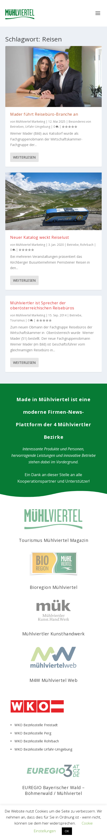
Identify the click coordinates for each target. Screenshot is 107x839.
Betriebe (73, 245)
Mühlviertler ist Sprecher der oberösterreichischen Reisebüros (42, 305)
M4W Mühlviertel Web (53, 680)
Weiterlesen (24, 157)
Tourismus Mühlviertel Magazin (53, 540)
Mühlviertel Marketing (30, 122)
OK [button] (67, 831)
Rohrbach (86, 245)
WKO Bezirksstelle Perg (32, 733)
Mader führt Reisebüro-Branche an (44, 114)
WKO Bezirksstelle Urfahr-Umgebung (43, 749)
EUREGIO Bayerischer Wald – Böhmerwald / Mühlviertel (53, 790)
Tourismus (17, 320)
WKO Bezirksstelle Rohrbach (36, 741)
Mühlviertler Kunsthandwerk (53, 634)
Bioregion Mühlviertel (54, 587)
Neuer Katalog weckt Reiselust (39, 237)
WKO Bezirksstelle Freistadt (36, 725)
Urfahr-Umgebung (37, 127)
